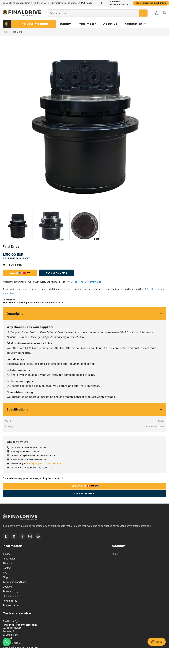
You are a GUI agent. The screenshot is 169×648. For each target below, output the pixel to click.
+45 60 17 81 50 (38, 3)
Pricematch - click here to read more (28, 459)
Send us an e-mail (84, 493)
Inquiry (6, 553)
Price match (9, 558)
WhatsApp (87, 3)
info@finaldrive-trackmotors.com (64, 3)
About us (7, 563)
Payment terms (11, 605)
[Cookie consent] (38, 536)
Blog (5, 577)
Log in (115, 553)
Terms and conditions (14, 582)
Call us (20, 273)
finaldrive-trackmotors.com (74, 332)
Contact (7, 567)
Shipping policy (11, 596)
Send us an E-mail (56, 273)
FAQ (5, 572)
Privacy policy (10, 591)
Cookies (7, 586)
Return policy (10, 600)
